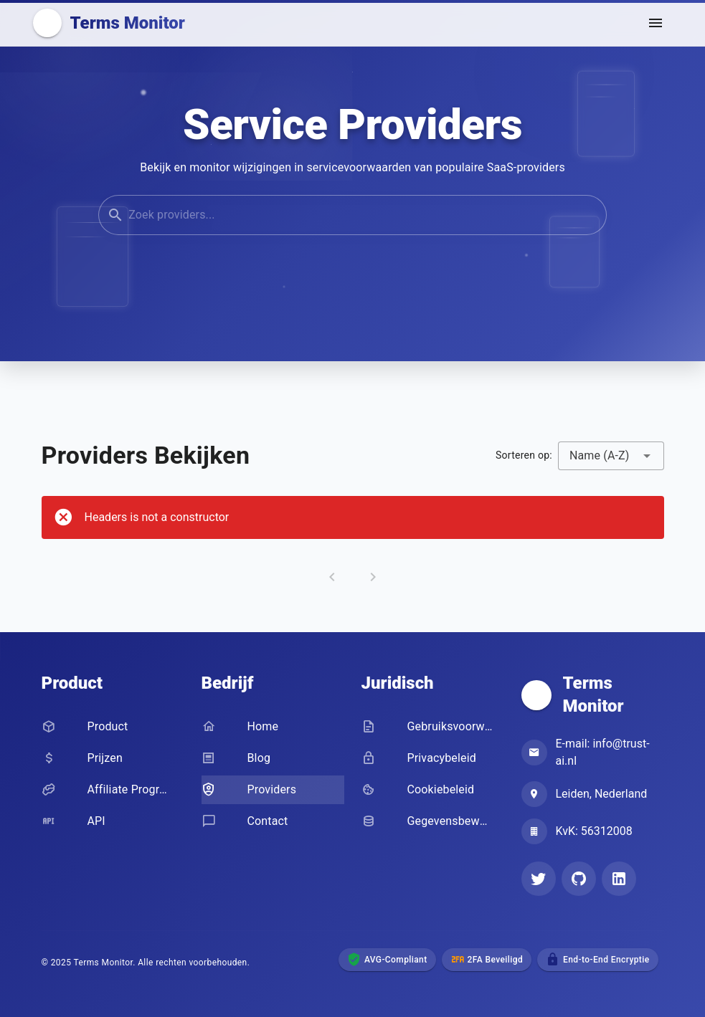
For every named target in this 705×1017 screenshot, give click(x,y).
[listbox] (113, 775)
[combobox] (611, 455)
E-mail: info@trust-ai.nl (603, 752)
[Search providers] (365, 217)
